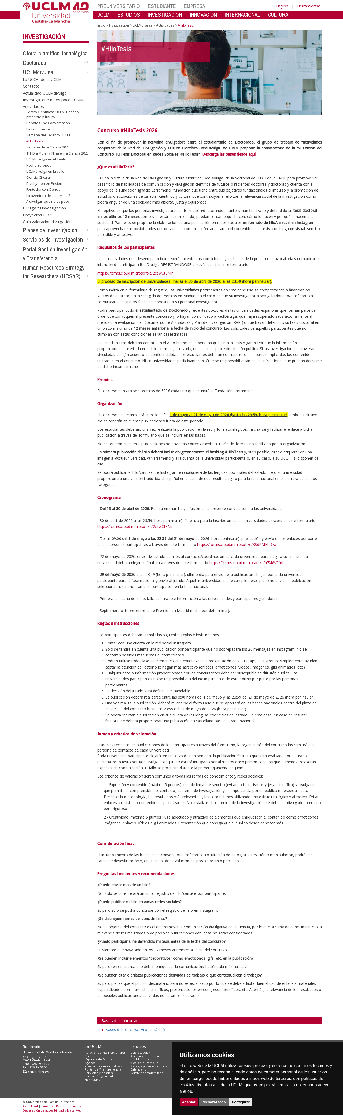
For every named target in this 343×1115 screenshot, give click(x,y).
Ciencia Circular (38, 177)
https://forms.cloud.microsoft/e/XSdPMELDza (236, 544)
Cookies (47, 1106)
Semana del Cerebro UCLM (48, 135)
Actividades (33, 106)
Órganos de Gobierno (101, 1059)
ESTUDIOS (128, 14)
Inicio (101, 25)
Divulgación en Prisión (44, 183)
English (282, 6)
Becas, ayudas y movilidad (150, 1066)
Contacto (31, 86)
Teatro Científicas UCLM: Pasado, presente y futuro (53, 114)
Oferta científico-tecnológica (55, 53)
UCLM (103, 14)
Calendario (138, 1069)
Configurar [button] (241, 1102)
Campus (91, 1056)
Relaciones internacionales (105, 1052)
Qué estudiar (140, 1052)
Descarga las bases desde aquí (229, 154)
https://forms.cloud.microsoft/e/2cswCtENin (135, 273)
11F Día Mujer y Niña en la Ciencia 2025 (57, 153)
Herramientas (309, 6)
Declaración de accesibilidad (43, 1110)
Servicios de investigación (53, 239)
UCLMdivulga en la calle (45, 171)
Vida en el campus (144, 1063)
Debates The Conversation (48, 123)
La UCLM (93, 1046)
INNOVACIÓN (203, 14)
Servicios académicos (146, 1073)
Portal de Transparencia (103, 1069)
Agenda (90, 1063)
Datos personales (68, 1106)
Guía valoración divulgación (47, 221)
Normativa (92, 1080)
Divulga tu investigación (44, 208)
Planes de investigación (50, 230)
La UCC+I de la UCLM (42, 79)
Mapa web (74, 1110)
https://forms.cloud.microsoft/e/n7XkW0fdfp (247, 562)
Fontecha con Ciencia (43, 189)
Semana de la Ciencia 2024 (48, 147)
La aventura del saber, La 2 (48, 195)
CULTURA (278, 14)
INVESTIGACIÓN (165, 14)
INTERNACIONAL (242, 14)
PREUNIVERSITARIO (118, 6)
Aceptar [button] (189, 1102)
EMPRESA (194, 6)
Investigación (44, 36)
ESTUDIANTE (162, 6)
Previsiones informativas (103, 1066)
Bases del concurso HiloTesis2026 (135, 1029)
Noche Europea (38, 165)
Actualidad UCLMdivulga (44, 92)
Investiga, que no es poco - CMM (53, 99)
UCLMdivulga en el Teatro (47, 159)
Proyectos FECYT (39, 214)
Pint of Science (38, 128)
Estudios (138, 1046)
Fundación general (99, 1076)
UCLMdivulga (38, 72)
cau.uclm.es (36, 1071)
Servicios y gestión (99, 1073)
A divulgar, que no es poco (47, 201)
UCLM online (140, 1059)
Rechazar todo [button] (214, 1102)
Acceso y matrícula (144, 1056)
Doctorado (34, 63)
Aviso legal (30, 1106)
